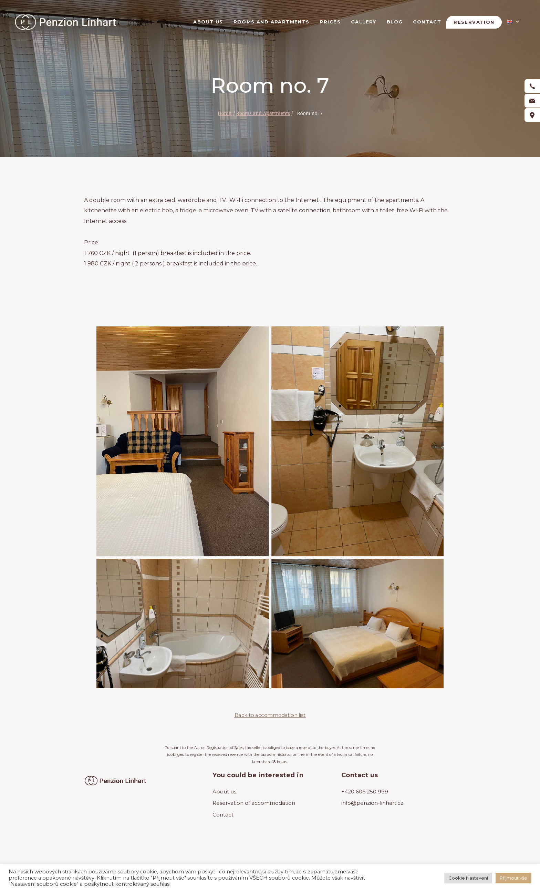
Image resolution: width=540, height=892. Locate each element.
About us (208, 21)
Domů (224, 113)
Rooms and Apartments (271, 21)
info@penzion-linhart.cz (372, 803)
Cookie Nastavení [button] (468, 878)
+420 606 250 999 (364, 791)
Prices (330, 21)
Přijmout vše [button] (513, 878)
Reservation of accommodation (253, 803)
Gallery (363, 21)
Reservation (474, 22)
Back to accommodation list (270, 715)
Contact (427, 21)
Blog (395, 21)
